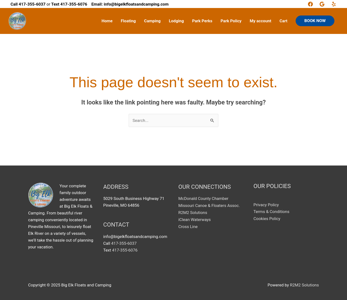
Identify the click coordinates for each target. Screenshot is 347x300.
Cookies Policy (266, 218)
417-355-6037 (124, 243)
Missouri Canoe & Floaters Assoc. (209, 205)
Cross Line (188, 225)
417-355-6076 (125, 250)
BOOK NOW (315, 20)
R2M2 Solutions (192, 212)
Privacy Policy (266, 204)
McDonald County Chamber (203, 198)
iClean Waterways (194, 219)
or (30, 4)
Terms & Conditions (271, 211)
